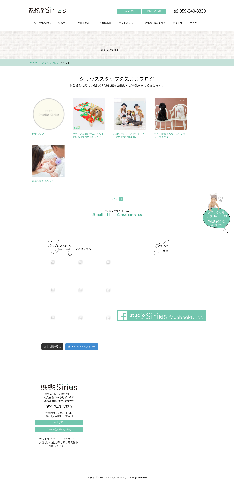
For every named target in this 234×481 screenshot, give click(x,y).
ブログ (193, 23)
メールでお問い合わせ (59, 429)
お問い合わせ (154, 11)
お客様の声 (105, 23)
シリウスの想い (42, 23)
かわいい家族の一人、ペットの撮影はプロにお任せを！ (88, 135)
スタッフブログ (50, 62)
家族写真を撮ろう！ (43, 181)
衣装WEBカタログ (155, 23)
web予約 (129, 11)
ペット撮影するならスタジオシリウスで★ (169, 135)
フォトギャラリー (128, 23)
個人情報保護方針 (190, 230)
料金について (39, 133)
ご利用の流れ (84, 23)
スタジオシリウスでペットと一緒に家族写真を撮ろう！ (129, 135)
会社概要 (145, 230)
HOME (33, 62)
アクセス (177, 23)
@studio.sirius (102, 215)
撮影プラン (64, 23)
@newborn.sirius (129, 215)
